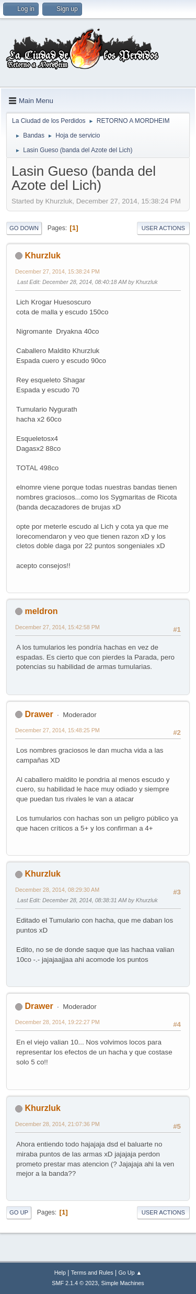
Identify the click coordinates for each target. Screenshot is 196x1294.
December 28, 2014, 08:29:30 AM (57, 890)
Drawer (39, 714)
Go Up (18, 1212)
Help (60, 1272)
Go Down (24, 228)
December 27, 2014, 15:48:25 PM (57, 730)
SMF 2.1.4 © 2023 (75, 1283)
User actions (163, 228)
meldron (41, 611)
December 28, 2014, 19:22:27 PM (57, 1022)
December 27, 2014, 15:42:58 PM (57, 627)
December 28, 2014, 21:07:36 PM (57, 1124)
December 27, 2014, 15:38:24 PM (57, 271)
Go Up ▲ (130, 1272)
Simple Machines (122, 1283)
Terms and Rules (92, 1272)
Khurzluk (42, 255)
